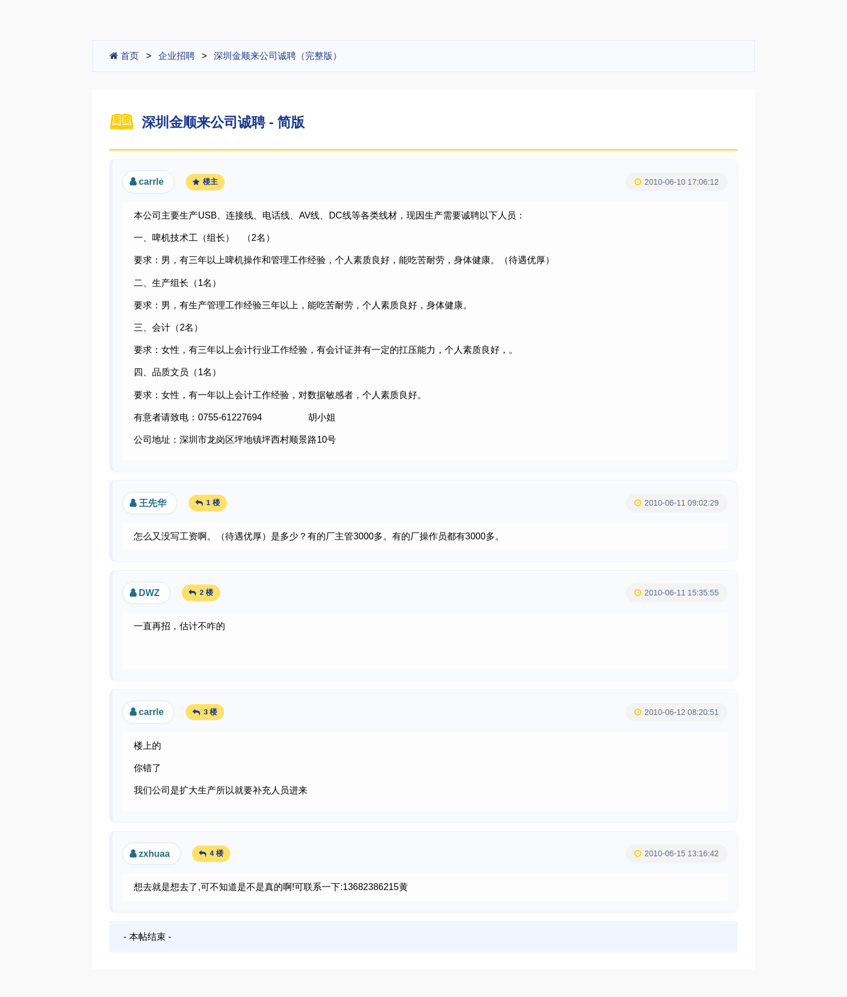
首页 (124, 56)
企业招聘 (176, 56)
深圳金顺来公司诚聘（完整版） (278, 56)
